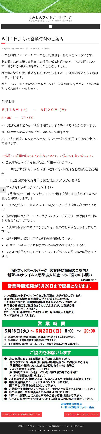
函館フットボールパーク (15, 48)
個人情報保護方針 (54, 426)
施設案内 (21, 426)
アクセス (41, 426)
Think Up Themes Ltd (45, 430)
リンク (67, 426)
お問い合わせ (78, 426)
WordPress (68, 430)
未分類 (47, 48)
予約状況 (31, 426)
